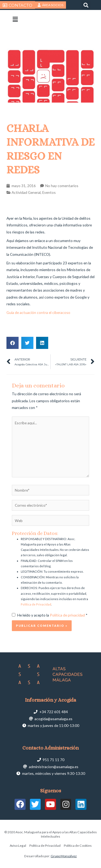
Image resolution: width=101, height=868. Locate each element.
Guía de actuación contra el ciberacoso (38, 312)
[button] (85, 5)
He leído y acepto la (50, 615)
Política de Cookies (78, 846)
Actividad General (26, 192)
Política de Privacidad (36, 604)
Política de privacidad (68, 615)
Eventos (49, 192)
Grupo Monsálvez (64, 856)
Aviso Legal (18, 846)
